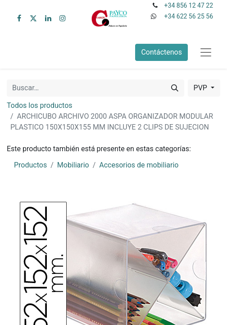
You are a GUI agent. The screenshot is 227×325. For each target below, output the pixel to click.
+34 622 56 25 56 (188, 16)
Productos (30, 165)
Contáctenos (161, 52)
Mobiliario (73, 165)
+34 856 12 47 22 (188, 5)
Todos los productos (40, 105)
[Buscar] (174, 88)
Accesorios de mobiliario (138, 165)
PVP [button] (201, 88)
